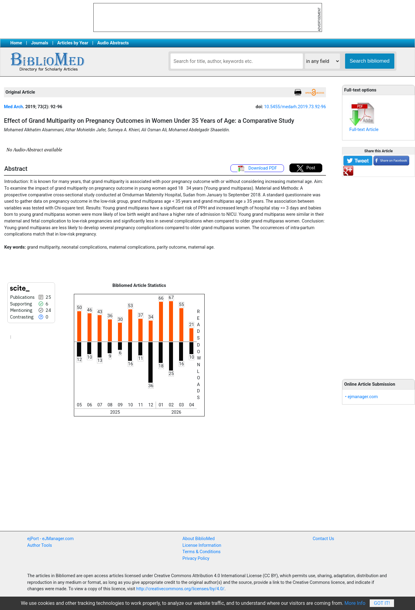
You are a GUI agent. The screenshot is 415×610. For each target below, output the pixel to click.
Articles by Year (72, 43)
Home (16, 43)
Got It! (382, 603)
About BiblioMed (198, 538)
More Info (354, 603)
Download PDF (257, 168)
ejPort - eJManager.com (50, 538)
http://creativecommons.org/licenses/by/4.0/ (180, 588)
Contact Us (323, 538)
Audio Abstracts (113, 43)
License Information (201, 545)
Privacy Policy (195, 558)
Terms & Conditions (201, 551)
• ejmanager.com (361, 396)
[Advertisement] (378, 274)
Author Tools (39, 545)
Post (305, 168)
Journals (39, 43)
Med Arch (13, 106)
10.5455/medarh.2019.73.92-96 (295, 106)
